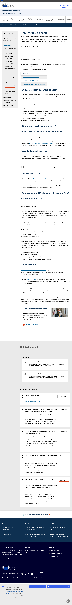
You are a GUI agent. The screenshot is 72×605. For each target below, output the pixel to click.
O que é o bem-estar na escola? (31, 77)
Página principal (5, 19)
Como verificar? (26, 1)
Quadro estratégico (31, 536)
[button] (60, 6)
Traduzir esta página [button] (65, 6)
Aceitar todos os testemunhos (38, 586)
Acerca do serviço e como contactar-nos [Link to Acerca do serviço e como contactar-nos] (35, 551)
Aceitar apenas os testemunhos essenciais (58, 586)
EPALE (51, 529)
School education (32, 24)
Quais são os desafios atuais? (30, 80)
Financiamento (60, 19)
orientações (25, 288)
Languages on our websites (24, 577)
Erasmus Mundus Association (57, 534)
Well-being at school (42, 24)
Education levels (22, 24)
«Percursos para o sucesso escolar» (33, 270)
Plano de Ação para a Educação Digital (36, 534)
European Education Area (9, 547)
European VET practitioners (56, 531)
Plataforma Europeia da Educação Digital (59, 536)
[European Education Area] (10, 5)
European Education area (9, 527)
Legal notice (54, 577)
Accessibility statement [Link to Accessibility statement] (8, 558)
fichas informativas (31, 279)
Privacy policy (44, 577)
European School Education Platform (58, 527)
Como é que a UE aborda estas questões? (34, 84)
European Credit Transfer (32, 531)
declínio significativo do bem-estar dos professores (46, 179)
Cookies (36, 577)
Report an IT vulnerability (8, 577)
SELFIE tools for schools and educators (36, 527)
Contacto (41, 572)
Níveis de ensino (7, 534)
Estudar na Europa (31, 529)
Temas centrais (6, 529)
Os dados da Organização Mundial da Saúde (41, 143)
